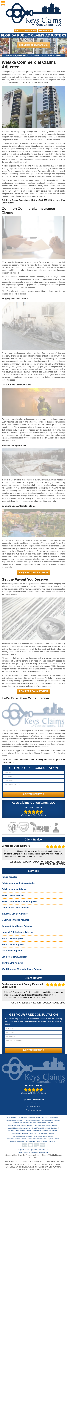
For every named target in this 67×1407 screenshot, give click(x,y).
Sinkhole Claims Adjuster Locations (22, 1133)
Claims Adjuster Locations (20, 1123)
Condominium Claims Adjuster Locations (45, 1131)
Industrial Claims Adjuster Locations (19, 1128)
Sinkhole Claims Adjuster (14, 957)
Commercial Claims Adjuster (14, 1120)
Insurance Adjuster (35, 1117)
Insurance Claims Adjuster (50, 1117)
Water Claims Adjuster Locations (22, 1136)
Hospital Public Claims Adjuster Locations (44, 1128)
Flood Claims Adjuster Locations (43, 1136)
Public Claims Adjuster (13, 895)
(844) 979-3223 (45, 200)
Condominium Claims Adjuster (17, 926)
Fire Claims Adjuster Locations (44, 1133)
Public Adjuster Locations (32, 1120)
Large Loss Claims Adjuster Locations (45, 1125)
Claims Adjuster (22, 1117)
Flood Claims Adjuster (13, 938)
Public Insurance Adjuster (14, 889)
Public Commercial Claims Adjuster (19, 901)
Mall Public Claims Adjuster (15, 920)
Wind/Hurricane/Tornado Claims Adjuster (22, 969)
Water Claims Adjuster (13, 944)
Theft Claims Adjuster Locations (16, 1139)
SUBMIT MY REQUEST (34, 794)
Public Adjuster (9, 877)
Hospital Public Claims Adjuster (17, 932)
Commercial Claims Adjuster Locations (20, 1125)
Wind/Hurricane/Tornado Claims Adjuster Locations (43, 1139)
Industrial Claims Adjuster (14, 914)
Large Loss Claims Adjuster (15, 907)
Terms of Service (41, 1141)
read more (38, 857)
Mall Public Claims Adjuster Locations (19, 1131)
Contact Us (45, 30)
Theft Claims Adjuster (12, 963)
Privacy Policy (30, 1141)
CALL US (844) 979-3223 (25, 30)
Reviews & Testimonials (17, 1141)
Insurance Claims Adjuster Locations (41, 1123)
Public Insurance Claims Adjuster (18, 883)
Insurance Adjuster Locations (51, 1120)
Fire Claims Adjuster (12, 951)
